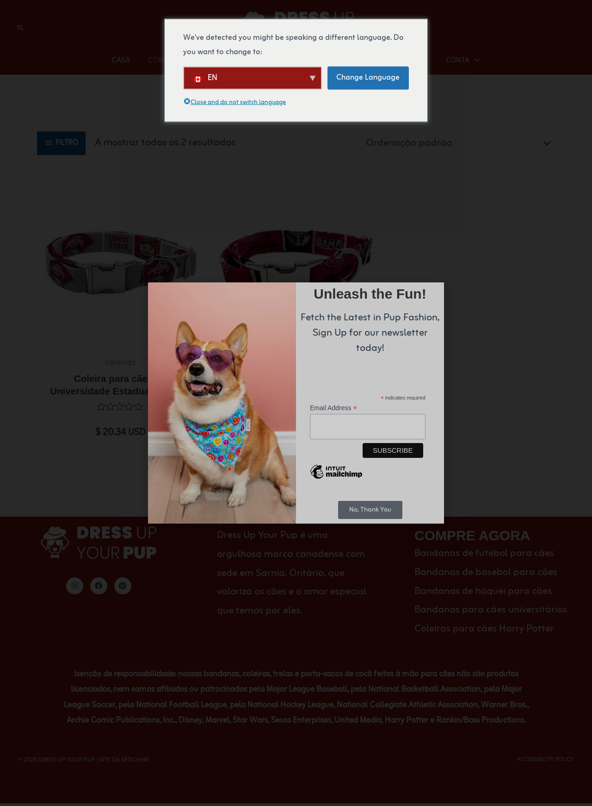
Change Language (368, 77)
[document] (296, 403)
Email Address (333, 408)
